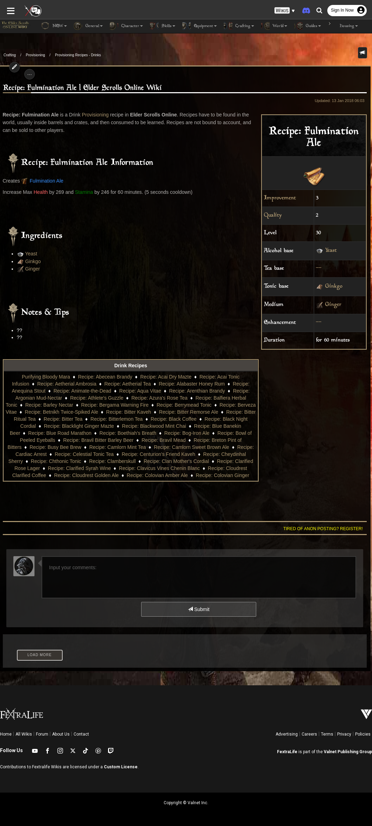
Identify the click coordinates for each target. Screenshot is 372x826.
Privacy (344, 734)
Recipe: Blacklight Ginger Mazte (79, 426)
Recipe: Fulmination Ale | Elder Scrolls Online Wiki (82, 88)
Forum (42, 734)
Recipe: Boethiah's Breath (128, 433)
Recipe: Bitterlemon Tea (116, 419)
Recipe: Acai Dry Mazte (165, 377)
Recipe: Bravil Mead (163, 440)
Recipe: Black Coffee (173, 419)
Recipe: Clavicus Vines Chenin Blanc (159, 468)
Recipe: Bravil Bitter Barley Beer (98, 440)
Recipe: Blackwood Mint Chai (154, 426)
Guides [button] (307, 26)
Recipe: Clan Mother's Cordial (176, 461)
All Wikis (23, 734)
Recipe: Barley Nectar (49, 405)
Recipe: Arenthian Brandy (197, 391)
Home (6, 734)
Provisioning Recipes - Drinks (78, 55)
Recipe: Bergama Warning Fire (115, 405)
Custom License (121, 766)
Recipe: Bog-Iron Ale (186, 433)
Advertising (287, 734)
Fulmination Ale (46, 181)
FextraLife (287, 751)
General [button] (88, 26)
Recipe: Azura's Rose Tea (159, 398)
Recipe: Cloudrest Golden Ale (86, 475)
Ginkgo (333, 287)
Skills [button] (162, 26)
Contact (81, 734)
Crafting (10, 55)
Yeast (331, 251)
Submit (198, 609)
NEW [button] (54, 26)
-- (319, 269)
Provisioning (35, 55)
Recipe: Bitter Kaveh (128, 412)
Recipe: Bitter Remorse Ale (188, 412)
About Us (61, 734)
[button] (285, 11)
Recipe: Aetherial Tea (127, 384)
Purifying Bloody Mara (46, 377)
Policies (363, 734)
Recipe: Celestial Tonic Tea (84, 454)
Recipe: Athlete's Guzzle (96, 398)
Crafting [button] (239, 26)
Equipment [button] (199, 26)
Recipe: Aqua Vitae (140, 391)
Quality (273, 215)
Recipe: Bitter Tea (63, 419)
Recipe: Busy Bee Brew (55, 447)
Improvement (280, 198)
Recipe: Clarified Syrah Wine (79, 468)
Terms (327, 734)
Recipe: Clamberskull (112, 461)
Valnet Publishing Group (348, 751)
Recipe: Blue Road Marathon (60, 433)
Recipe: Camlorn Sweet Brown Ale (191, 447)
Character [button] (126, 26)
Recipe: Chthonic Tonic (56, 461)
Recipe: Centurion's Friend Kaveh (158, 454)
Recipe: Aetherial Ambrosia (66, 384)
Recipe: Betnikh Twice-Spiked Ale (61, 412)
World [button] (274, 26)
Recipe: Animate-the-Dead (82, 391)
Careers (309, 734)
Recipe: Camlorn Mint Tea (117, 447)
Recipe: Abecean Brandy (105, 377)
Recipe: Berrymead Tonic (184, 405)
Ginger (333, 305)
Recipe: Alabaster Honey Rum (192, 384)
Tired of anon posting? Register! (323, 528)
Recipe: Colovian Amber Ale (157, 475)
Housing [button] (343, 26)
